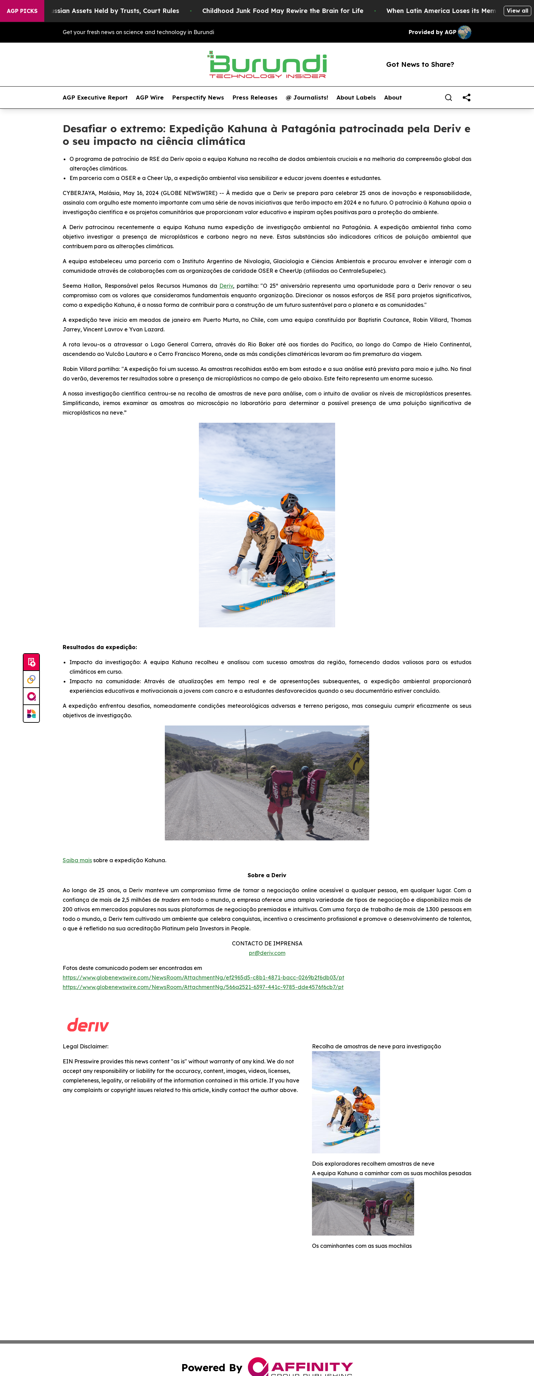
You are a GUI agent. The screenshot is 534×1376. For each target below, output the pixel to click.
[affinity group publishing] (31, 696)
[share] (466, 97)
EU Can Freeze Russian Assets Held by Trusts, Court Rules (97, 11)
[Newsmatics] (31, 713)
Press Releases (255, 97)
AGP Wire (150, 97)
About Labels (356, 97)
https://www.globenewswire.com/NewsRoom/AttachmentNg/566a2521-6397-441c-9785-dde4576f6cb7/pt (203, 987)
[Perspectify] (31, 679)
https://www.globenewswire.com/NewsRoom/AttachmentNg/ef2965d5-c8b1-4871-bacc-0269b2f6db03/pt (203, 977)
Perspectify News (198, 97)
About (393, 97)
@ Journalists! (307, 97)
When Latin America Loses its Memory (456, 11)
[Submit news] (31, 662)
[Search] (448, 97)
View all (517, 10)
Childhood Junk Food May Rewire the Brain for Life (292, 11)
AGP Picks (22, 11)
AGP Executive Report (95, 97)
